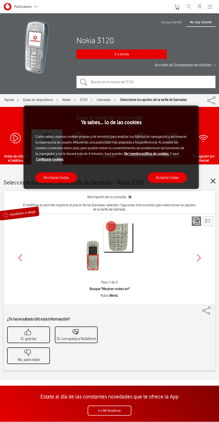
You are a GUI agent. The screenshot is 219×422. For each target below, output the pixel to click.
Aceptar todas (167, 177)
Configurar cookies (49, 159)
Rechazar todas (56, 177)
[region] (111, 147)
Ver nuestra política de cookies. (146, 154)
